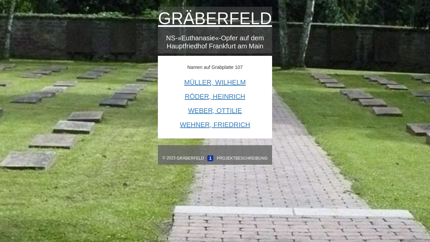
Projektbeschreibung (242, 158)
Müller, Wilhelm (215, 82)
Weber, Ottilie (215, 110)
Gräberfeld (215, 18)
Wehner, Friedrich (215, 124)
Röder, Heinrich (215, 96)
